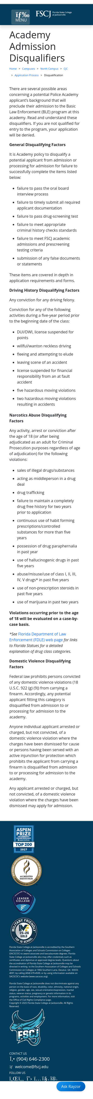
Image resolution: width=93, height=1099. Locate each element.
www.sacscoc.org (38, 976)
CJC (66, 68)
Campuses (28, 68)
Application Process (27, 75)
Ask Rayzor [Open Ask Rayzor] (71, 1086)
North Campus (49, 68)
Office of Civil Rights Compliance (29, 999)
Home (13, 68)
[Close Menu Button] (20, 17)
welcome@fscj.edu (29, 1066)
